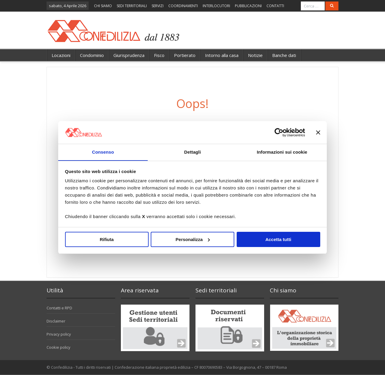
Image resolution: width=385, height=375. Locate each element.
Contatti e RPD (59, 308)
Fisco (159, 55)
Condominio (92, 55)
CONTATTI (275, 5)
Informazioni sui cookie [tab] (282, 152)
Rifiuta (107, 239)
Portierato (184, 55)
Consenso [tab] (103, 152)
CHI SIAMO (103, 5)
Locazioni (61, 55)
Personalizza (192, 239)
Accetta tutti (278, 239)
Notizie (255, 55)
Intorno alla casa (221, 55)
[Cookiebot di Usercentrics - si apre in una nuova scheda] (279, 132)
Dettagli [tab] (192, 152)
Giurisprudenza (128, 55)
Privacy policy (59, 334)
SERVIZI (158, 5)
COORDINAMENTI (183, 5)
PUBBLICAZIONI (248, 5)
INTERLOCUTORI (216, 5)
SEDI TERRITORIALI (132, 5)
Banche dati (284, 55)
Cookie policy (58, 347)
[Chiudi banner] (318, 132)
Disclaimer (56, 321)
